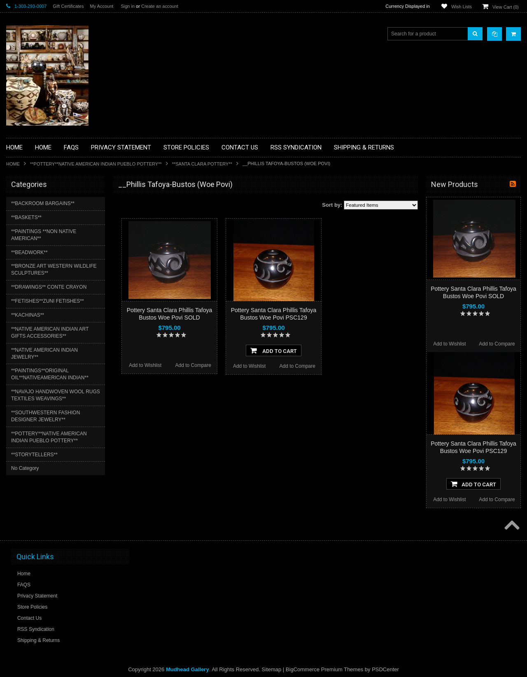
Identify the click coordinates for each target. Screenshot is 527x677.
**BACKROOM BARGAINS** (43, 203)
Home (13, 163)
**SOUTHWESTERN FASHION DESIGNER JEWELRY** (45, 416)
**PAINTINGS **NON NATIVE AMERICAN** (43, 235)
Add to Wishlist (145, 365)
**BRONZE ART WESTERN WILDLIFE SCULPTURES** (54, 269)
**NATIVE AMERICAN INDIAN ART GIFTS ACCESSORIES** (50, 332)
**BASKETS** (26, 217)
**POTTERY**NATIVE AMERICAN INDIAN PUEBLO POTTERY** (96, 163)
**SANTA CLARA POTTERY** (202, 163)
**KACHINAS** (27, 315)
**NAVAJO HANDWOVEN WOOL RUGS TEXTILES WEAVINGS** (55, 395)
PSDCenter (385, 669)
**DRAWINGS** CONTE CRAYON (48, 287)
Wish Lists (461, 6)
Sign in (128, 6)
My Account (101, 6)
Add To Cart (273, 350)
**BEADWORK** (29, 252)
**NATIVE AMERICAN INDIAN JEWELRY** (44, 353)
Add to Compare (193, 365)
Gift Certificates (68, 6)
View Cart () (505, 7)
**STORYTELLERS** (34, 455)
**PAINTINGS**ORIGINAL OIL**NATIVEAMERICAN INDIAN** (50, 374)
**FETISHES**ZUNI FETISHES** (47, 301)
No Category (25, 468)
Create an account (159, 6)
